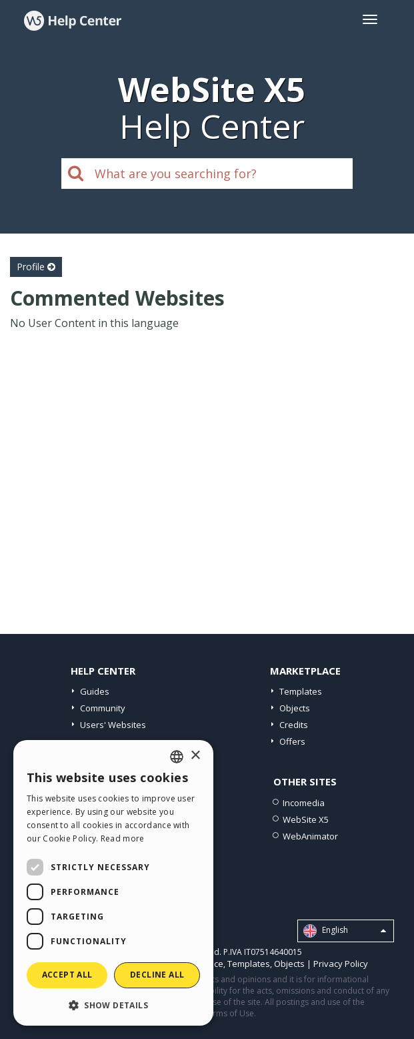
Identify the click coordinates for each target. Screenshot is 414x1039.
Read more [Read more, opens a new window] (123, 838)
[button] (113, 1004)
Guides (94, 691)
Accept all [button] (67, 974)
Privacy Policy (340, 964)
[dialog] (113, 883)
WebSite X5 (306, 819)
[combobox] (176, 756)
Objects (294, 708)
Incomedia (304, 803)
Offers (292, 741)
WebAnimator (310, 836)
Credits (293, 725)
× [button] (195, 756)
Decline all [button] (157, 974)
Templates (300, 691)
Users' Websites (113, 725)
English (344, 931)
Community (102, 708)
